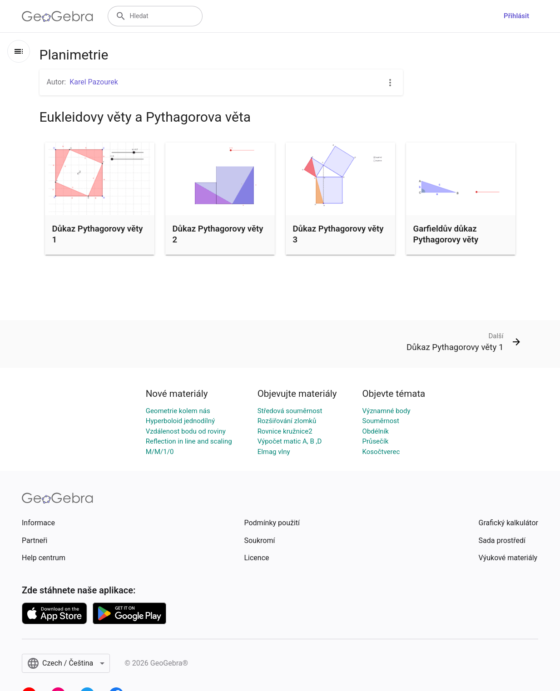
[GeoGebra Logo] (57, 16)
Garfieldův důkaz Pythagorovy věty (446, 234)
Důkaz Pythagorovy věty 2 (218, 234)
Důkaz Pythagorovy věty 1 (97, 234)
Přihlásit (516, 16)
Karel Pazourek (93, 82)
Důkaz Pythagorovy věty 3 (338, 234)
